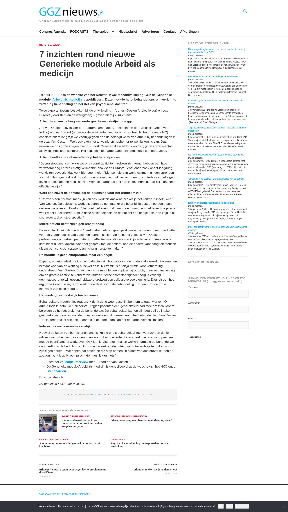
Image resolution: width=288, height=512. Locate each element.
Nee (229, 506)
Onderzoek (78, 416)
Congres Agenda (52, 31)
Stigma (114, 439)
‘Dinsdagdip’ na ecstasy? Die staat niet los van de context (216, 179)
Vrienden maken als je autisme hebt (155, 469)
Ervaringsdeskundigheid (124, 416)
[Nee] (283, 507)
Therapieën (101, 31)
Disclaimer (85, 494)
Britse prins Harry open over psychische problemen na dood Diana (72, 471)
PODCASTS (79, 31)
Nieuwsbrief (127, 31)
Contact (169, 31)
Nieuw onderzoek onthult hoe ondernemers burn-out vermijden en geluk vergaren (82, 423)
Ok (220, 506)
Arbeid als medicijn (67, 99)
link (150, 394)
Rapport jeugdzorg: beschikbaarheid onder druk (211, 203)
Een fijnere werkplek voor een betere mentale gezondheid (216, 154)
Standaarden (56, 371)
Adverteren (150, 31)
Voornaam (193, 287)
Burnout (66, 416)
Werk (57, 45)
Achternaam (194, 303)
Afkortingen (189, 31)
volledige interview (74, 362)
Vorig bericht (50, 464)
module (121, 394)
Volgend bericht (164, 464)
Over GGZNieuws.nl (49, 494)
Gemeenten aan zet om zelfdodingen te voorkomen (213, 76)
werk (129, 394)
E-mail (192, 318)
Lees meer (241, 506)
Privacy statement (69, 494)
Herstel (45, 45)
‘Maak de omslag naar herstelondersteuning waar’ (141, 420)
